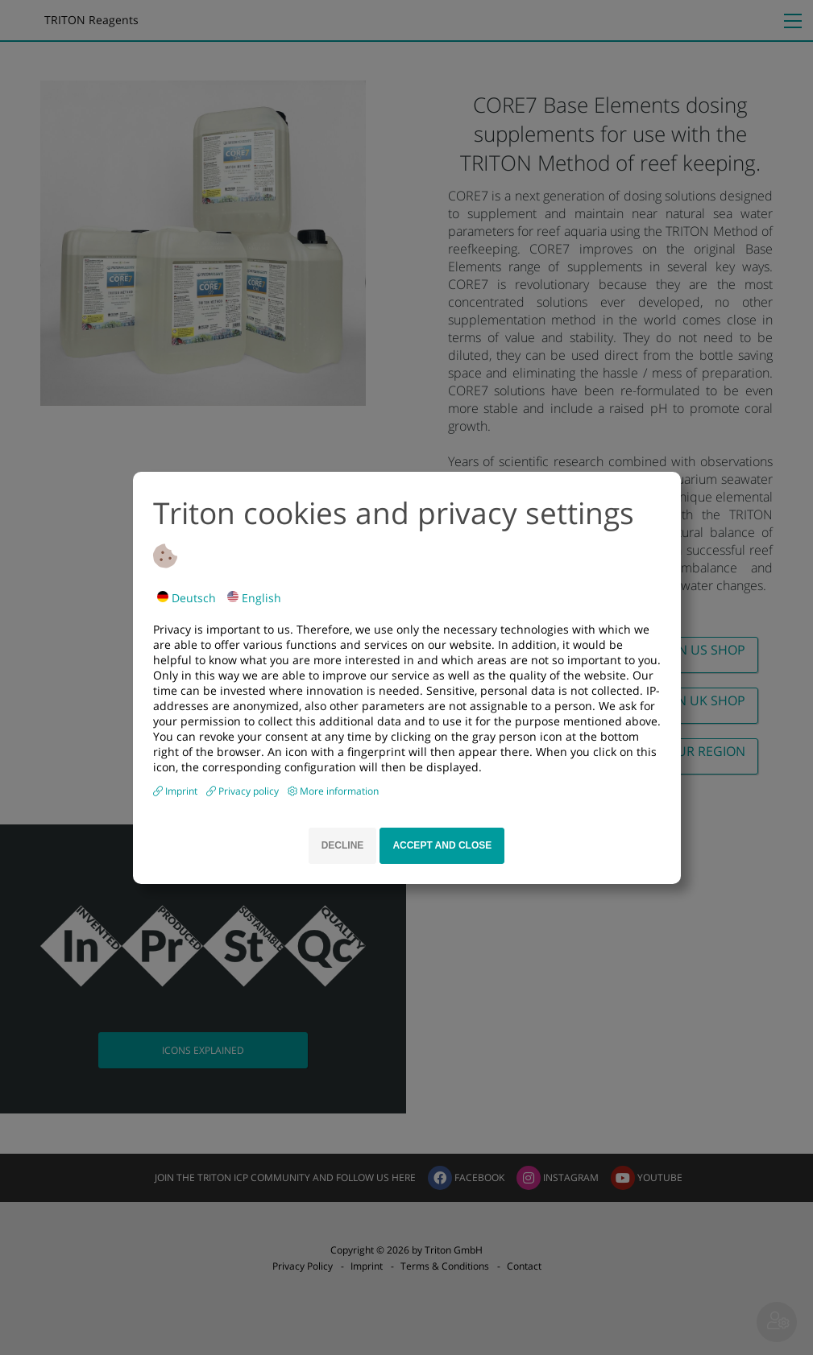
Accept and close (442, 845)
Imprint (182, 791)
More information (339, 791)
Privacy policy (249, 791)
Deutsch (186, 597)
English (254, 597)
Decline (342, 845)
